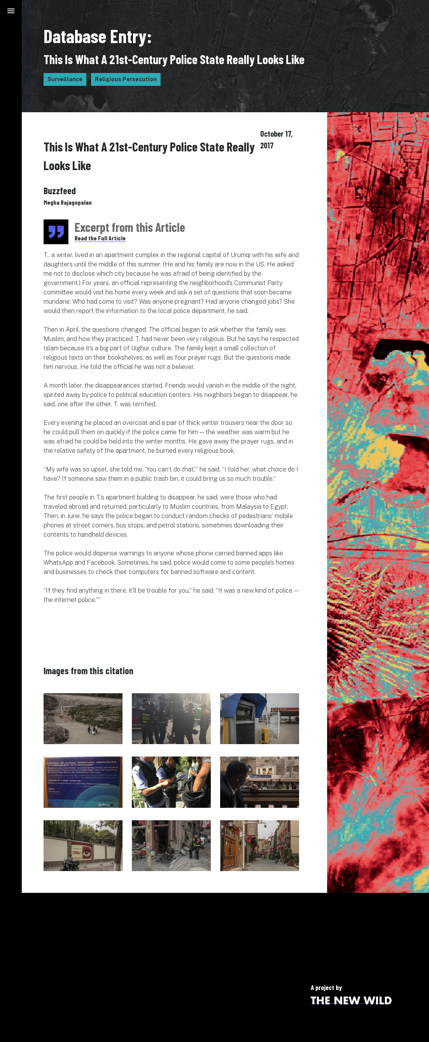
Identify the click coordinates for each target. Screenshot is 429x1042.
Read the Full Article (100, 238)
